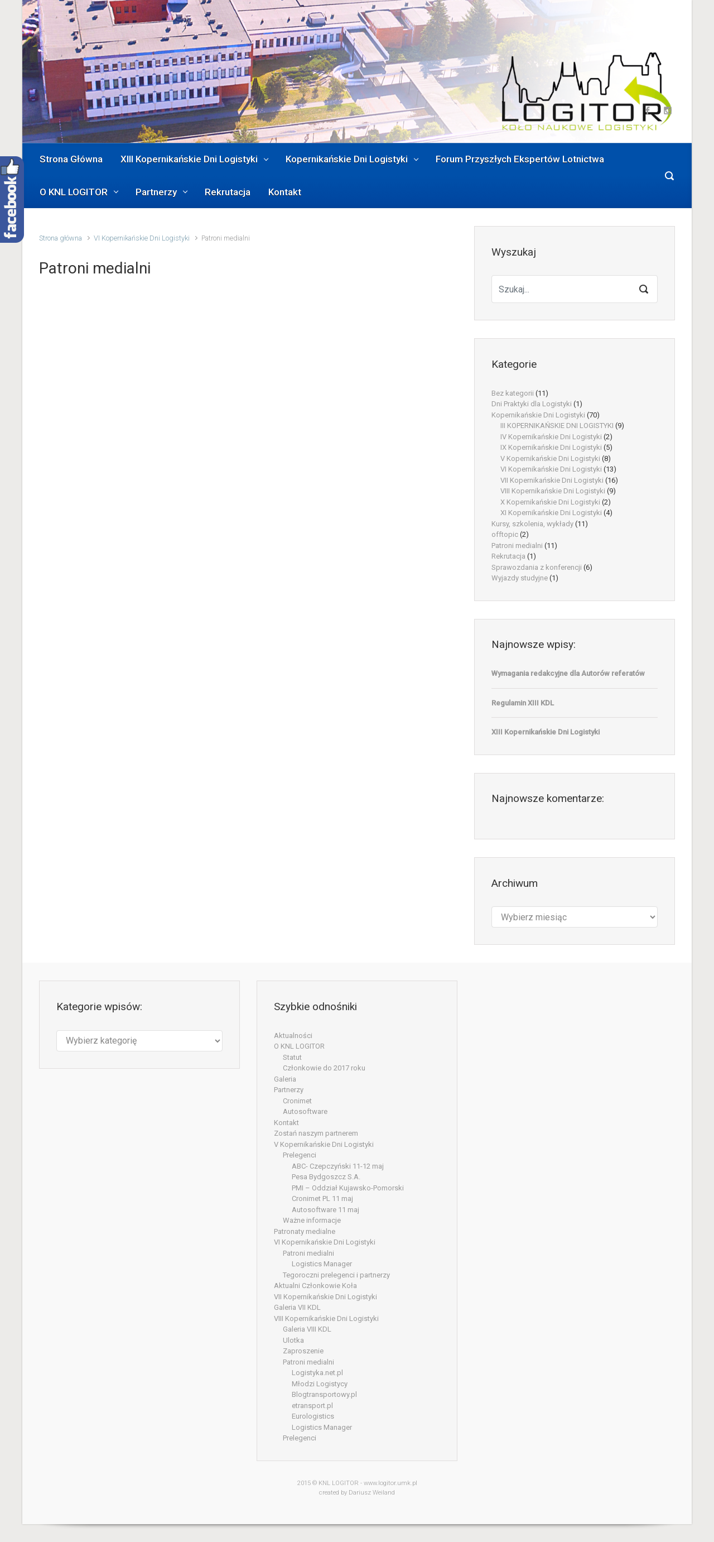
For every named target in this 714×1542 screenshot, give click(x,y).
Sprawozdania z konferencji (536, 567)
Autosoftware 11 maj (325, 1209)
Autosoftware (305, 1111)
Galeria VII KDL (297, 1307)
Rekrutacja (508, 556)
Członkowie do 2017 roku (324, 1068)
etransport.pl (312, 1405)
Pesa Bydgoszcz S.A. (326, 1177)
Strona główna (60, 238)
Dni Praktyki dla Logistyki (531, 404)
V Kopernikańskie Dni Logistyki (550, 458)
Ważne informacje (312, 1220)
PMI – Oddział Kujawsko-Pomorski (348, 1188)
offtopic (504, 534)
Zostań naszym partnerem (316, 1133)
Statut (292, 1057)
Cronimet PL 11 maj (322, 1198)
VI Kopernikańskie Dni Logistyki (142, 238)
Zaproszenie (303, 1351)
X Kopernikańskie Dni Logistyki (550, 502)
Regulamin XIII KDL (522, 703)
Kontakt (286, 1122)
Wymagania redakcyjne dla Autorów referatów (568, 673)
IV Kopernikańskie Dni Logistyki (551, 437)
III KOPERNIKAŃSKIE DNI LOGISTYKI (557, 425)
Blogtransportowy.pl (324, 1394)
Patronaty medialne (304, 1231)
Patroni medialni (517, 545)
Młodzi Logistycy (320, 1384)
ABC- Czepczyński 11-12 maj (338, 1166)
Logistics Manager (322, 1264)
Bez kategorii (512, 393)
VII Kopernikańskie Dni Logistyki (552, 480)
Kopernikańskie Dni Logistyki (538, 415)
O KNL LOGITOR (299, 1046)
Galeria (285, 1079)
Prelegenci (299, 1155)
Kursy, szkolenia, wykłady (532, 524)
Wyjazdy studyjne (519, 578)
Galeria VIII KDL (307, 1329)
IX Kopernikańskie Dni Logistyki (551, 447)
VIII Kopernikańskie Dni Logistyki (552, 491)
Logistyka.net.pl (317, 1372)
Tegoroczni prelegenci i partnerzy (336, 1275)
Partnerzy (288, 1089)
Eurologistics (313, 1416)
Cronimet (297, 1101)
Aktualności (293, 1035)
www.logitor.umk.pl (390, 1483)
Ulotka (293, 1340)
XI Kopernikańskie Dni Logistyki (551, 512)
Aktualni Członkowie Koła (315, 1285)
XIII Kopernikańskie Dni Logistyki (545, 732)
